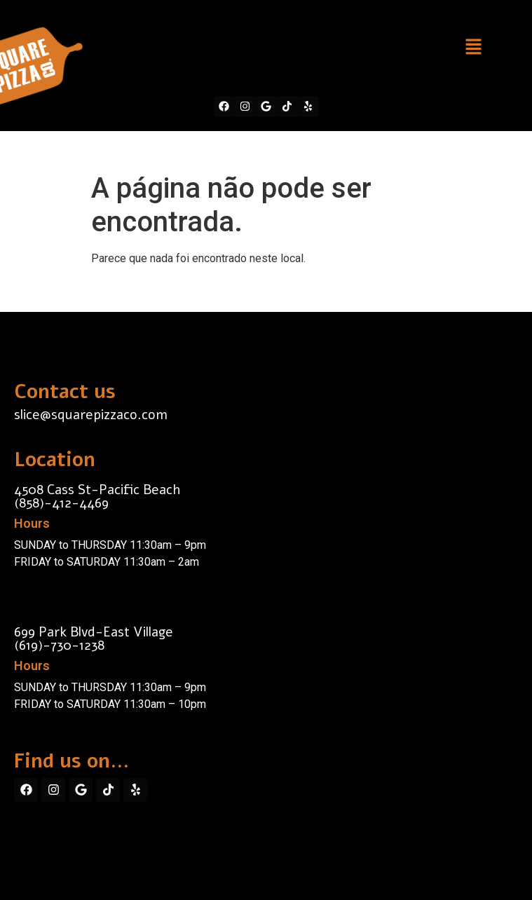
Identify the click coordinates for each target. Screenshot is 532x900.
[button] (473, 47)
